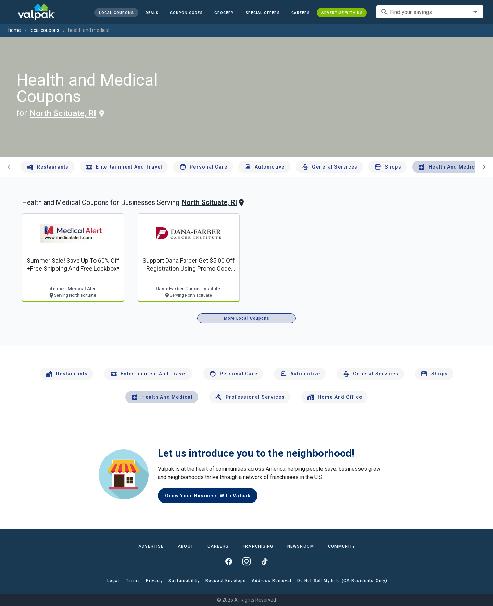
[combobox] (429, 11)
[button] (262, 12)
